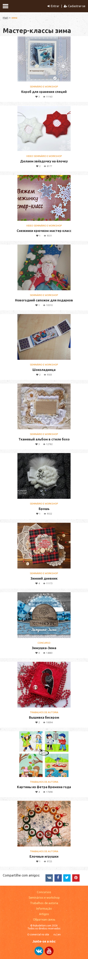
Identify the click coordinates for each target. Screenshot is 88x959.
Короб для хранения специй (44, 91)
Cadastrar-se (74, 6)
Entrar (53, 6)
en (59, 934)
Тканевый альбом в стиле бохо (44, 439)
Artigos (44, 914)
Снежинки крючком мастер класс (44, 230)
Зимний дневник (44, 578)
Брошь (44, 508)
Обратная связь (44, 919)
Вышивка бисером (44, 717)
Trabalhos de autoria (44, 903)
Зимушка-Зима (44, 648)
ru (55, 934)
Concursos (44, 892)
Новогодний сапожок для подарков (44, 300)
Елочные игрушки (44, 856)
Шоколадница (44, 369)
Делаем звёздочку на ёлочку (44, 161)
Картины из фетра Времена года (44, 787)
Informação (44, 908)
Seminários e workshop (44, 897)
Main (5, 17)
